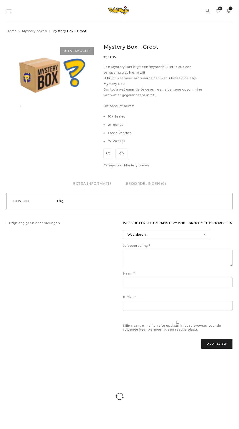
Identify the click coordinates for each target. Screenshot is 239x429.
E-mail (129, 297)
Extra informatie (92, 184)
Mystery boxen (34, 31)
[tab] (92, 183)
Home (12, 31)
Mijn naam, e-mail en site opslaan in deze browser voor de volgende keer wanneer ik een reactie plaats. (172, 327)
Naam (129, 273)
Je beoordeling (136, 246)
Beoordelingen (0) (146, 184)
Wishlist (221, 8)
